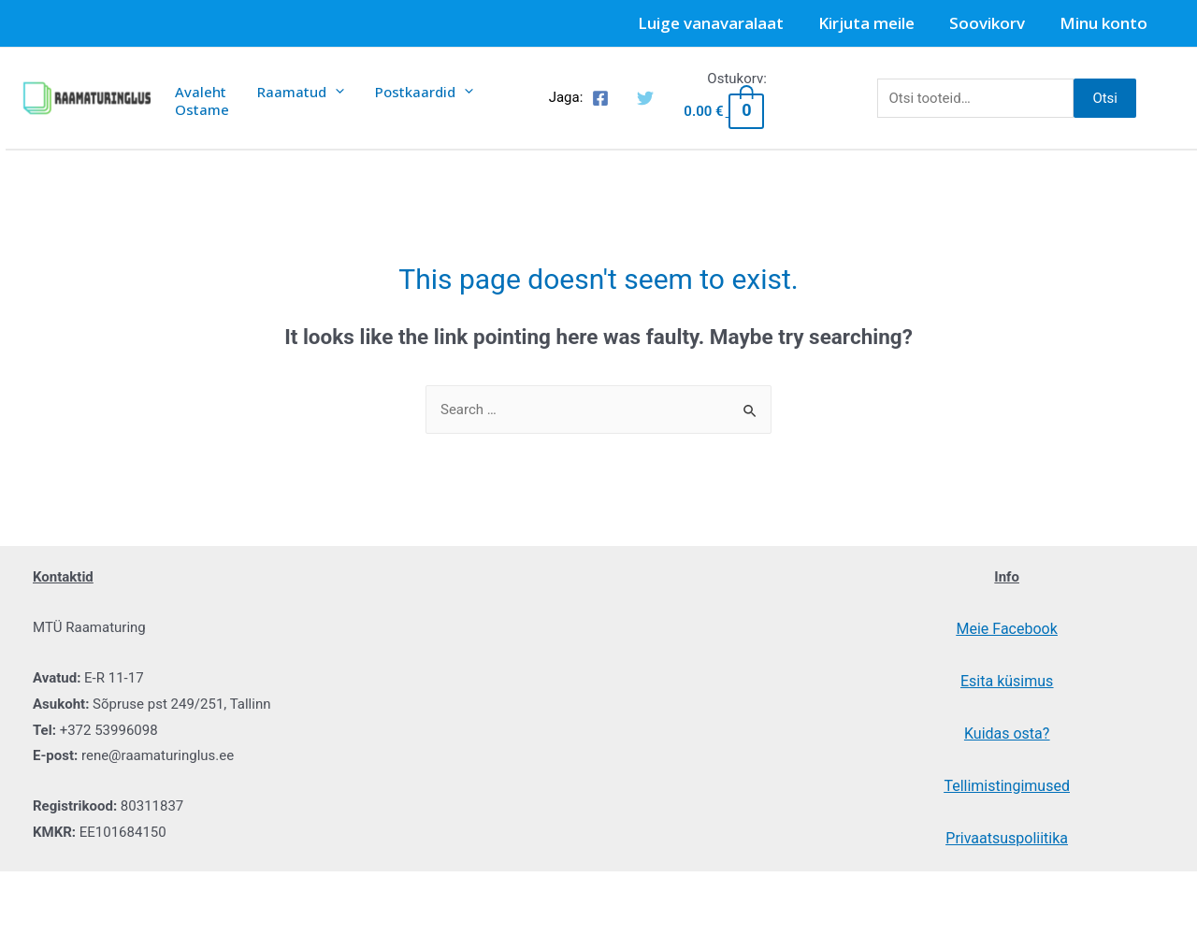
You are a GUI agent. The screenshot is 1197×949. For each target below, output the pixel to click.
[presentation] (325, 89)
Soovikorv (991, 23)
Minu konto (1104, 23)
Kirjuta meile (873, 23)
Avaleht (197, 89)
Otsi (1105, 102)
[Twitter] (645, 103)
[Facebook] (600, 103)
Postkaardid (407, 89)
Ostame (198, 121)
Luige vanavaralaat (720, 23)
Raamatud (290, 89)
